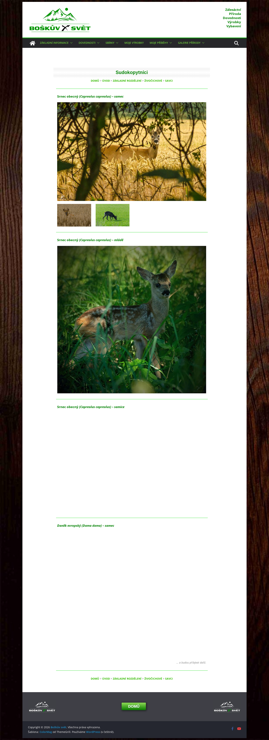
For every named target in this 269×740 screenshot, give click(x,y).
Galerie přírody (189, 42)
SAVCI (169, 80)
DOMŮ (95, 80)
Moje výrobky (134, 42)
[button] (71, 42)
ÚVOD (106, 80)
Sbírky (110, 42)
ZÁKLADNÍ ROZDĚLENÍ (127, 80)
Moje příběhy (159, 42)
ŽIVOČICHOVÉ (153, 80)
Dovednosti (87, 42)
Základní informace (54, 42)
